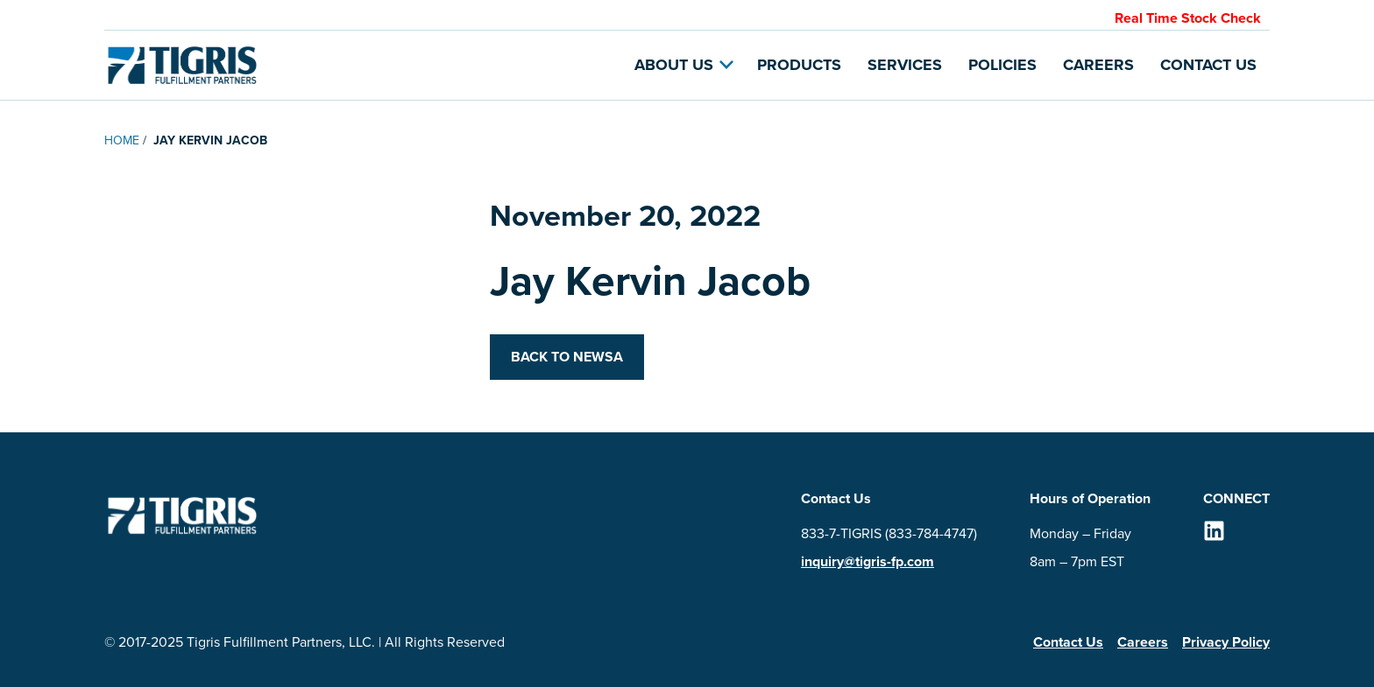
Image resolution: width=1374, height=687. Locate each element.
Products (799, 64)
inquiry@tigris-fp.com (867, 561)
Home (121, 140)
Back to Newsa (567, 357)
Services (905, 64)
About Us (683, 64)
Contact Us (1208, 64)
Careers (1098, 64)
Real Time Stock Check (1188, 18)
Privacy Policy (1226, 642)
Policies (1002, 64)
